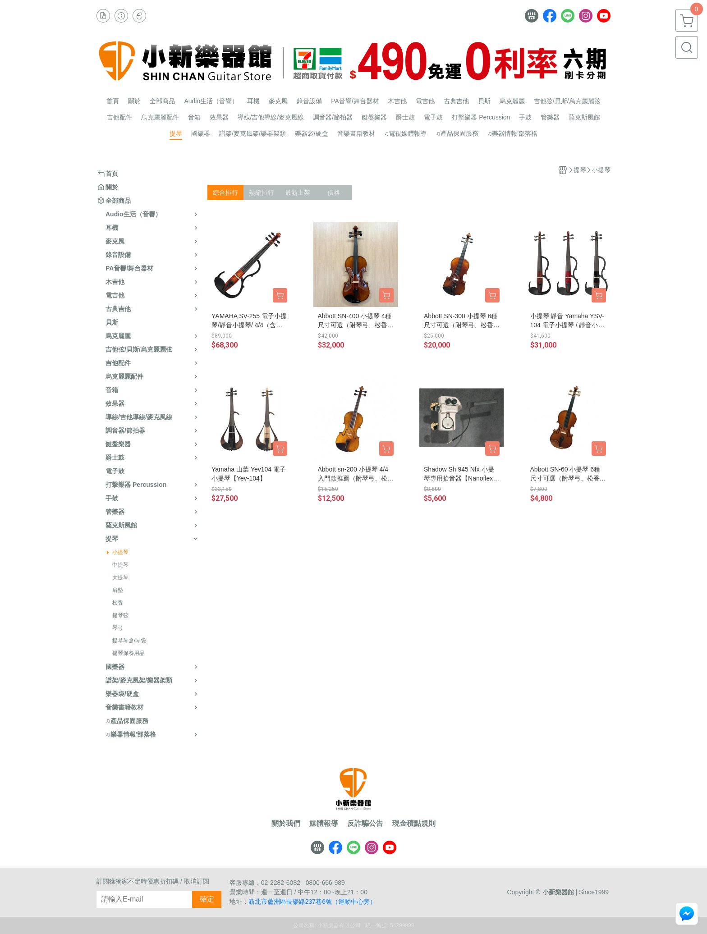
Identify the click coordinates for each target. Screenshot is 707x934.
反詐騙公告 (365, 823)
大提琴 (120, 577)
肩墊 (117, 590)
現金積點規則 (414, 823)
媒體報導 (323, 823)
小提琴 (120, 552)
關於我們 (285, 823)
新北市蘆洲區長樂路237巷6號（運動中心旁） (312, 901)
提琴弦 (120, 615)
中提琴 (120, 565)
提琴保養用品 (128, 653)
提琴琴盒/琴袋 (129, 640)
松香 (117, 603)
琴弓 (117, 628)
